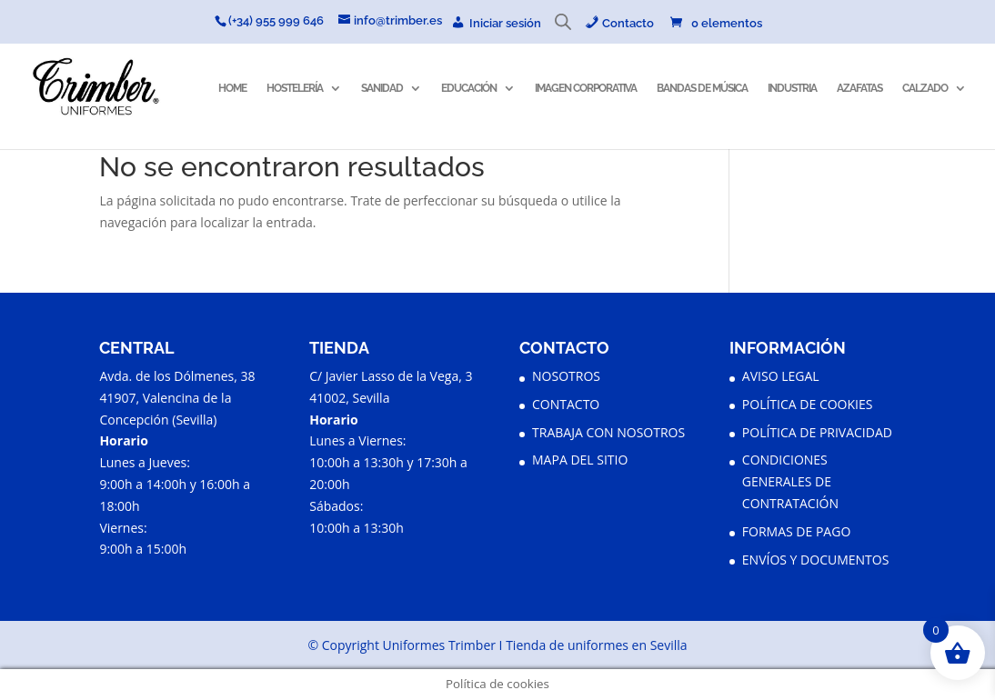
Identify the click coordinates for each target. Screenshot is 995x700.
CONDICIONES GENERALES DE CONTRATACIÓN (790, 481)
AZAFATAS (859, 88)
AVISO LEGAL (780, 376)
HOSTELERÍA (294, 88)
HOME (232, 88)
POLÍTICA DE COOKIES (807, 404)
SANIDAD (382, 88)
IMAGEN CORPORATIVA (586, 88)
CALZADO (925, 88)
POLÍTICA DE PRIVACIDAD (817, 432)
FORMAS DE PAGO (796, 531)
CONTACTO (565, 404)
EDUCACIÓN (469, 88)
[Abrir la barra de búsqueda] (563, 26)
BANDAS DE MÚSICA (702, 88)
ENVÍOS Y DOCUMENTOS (815, 559)
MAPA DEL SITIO (580, 459)
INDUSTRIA (792, 88)
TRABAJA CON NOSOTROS (608, 432)
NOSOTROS (566, 376)
